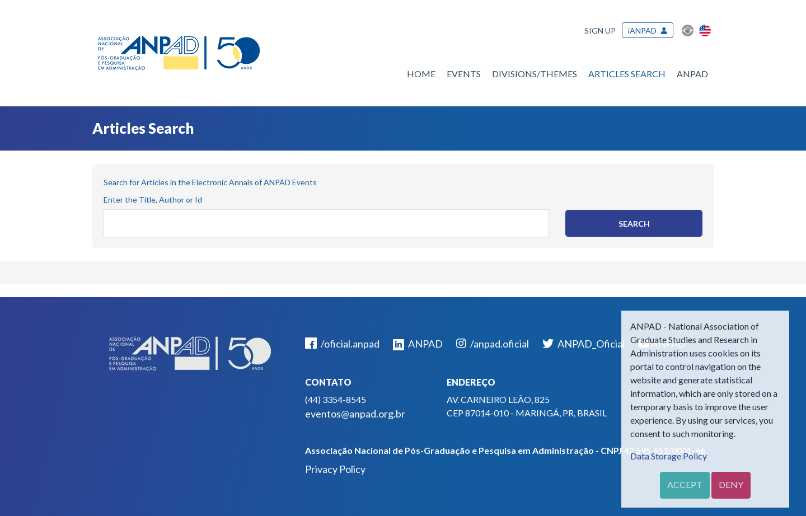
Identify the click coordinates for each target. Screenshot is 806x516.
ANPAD (692, 73)
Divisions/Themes (534, 73)
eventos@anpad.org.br (355, 413)
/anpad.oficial (492, 343)
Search (634, 223)
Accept (684, 484)
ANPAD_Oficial (583, 343)
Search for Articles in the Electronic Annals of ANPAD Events (210, 182)
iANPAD (642, 30)
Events (464, 73)
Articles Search (627, 73)
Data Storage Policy (668, 456)
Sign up (600, 30)
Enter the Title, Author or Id (153, 199)
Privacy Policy (335, 469)
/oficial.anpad (342, 343)
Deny (731, 484)
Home (421, 73)
